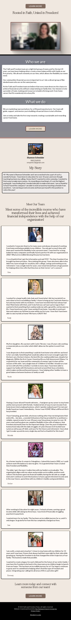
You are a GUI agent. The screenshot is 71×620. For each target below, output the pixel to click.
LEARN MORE (35, 6)
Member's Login (35, 615)
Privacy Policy (35, 611)
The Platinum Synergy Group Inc (46, 609)
